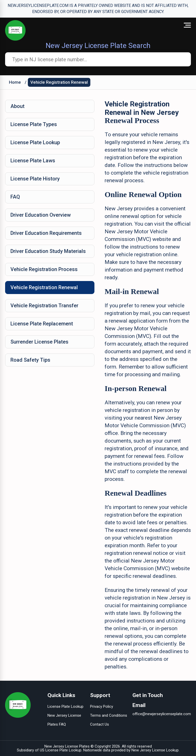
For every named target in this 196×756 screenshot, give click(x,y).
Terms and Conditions (108, 715)
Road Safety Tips (30, 360)
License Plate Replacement (41, 324)
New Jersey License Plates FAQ (64, 720)
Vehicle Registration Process (44, 269)
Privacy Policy (101, 706)
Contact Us (99, 724)
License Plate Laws (32, 160)
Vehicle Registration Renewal (59, 82)
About (17, 106)
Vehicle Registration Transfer (44, 305)
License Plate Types (33, 124)
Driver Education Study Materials (48, 251)
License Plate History (35, 179)
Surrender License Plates (39, 342)
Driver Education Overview (40, 215)
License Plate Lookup (35, 142)
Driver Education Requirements (46, 233)
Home (15, 82)
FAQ (15, 197)
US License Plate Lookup (60, 750)
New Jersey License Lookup (155, 750)
